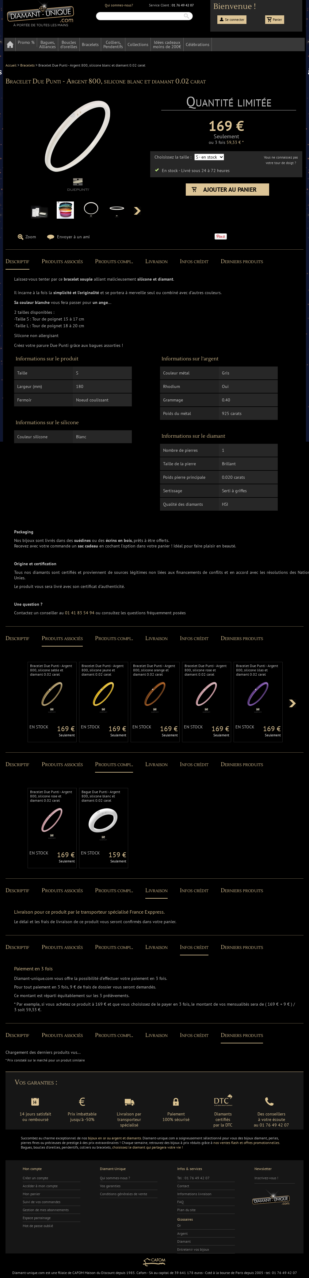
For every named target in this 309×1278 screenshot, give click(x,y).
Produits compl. (114, 261)
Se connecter (234, 19)
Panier (277, 19)
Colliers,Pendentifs (113, 44)
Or (179, 1225)
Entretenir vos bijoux (193, 1249)
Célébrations (197, 44)
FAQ (180, 1201)
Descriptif (17, 261)
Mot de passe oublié (38, 1225)
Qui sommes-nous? (119, 5)
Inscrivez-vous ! (266, 1178)
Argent (182, 1233)
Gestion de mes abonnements (46, 1209)
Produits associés (62, 261)
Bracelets (90, 44)
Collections (138, 44)
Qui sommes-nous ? (115, 1178)
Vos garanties (110, 1186)
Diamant (184, 1241)
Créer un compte (35, 1178)
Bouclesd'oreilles (68, 44)
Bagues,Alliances (47, 44)
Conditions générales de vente (123, 1194)
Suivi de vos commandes (41, 1201)
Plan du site (186, 1209)
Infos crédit (194, 261)
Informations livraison (194, 1194)
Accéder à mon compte (40, 1186)
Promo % (26, 42)
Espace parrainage (37, 1217)
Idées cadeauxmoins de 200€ (167, 44)
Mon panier (31, 1194)
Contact (183, 1186)
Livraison (156, 261)
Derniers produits (242, 261)
